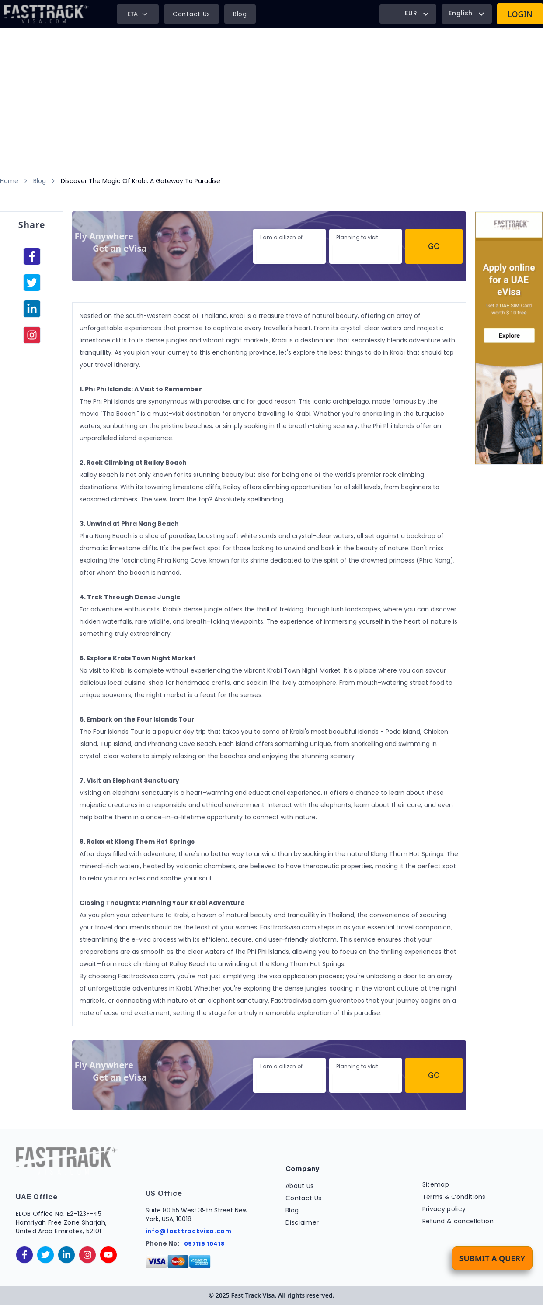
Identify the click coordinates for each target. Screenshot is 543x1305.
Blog (240, 14)
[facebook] (32, 257)
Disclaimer (302, 1222)
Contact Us (191, 14)
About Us (299, 1185)
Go (434, 246)
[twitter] (45, 1255)
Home (9, 180)
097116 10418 (204, 1243)
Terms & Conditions (454, 1196)
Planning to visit (357, 237)
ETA (137, 14)
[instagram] (32, 336)
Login (520, 14)
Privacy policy (444, 1209)
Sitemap (435, 1184)
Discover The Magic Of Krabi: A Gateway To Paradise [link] (140, 180)
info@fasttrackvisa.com (189, 1231)
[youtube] (108, 1255)
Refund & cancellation (458, 1221)
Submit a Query (492, 1258)
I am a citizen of (281, 237)
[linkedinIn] (32, 309)
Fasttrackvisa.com (146, 976)
